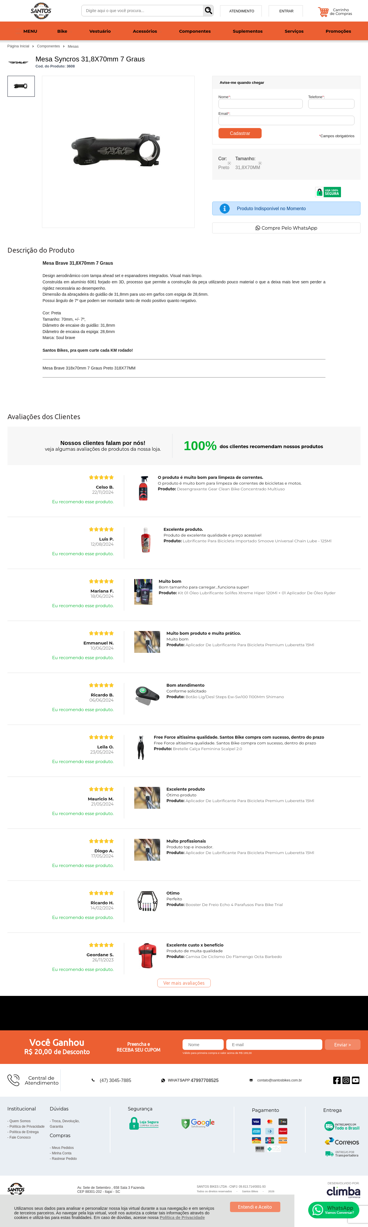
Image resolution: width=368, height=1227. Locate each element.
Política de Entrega (24, 1132)
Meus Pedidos (63, 1148)
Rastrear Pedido (64, 1159)
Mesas (73, 46)
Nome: (224, 97)
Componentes (49, 46)
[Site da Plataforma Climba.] (344, 1189)
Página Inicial (18, 46)
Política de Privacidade (182, 1217)
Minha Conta (61, 1153)
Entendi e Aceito (255, 1206)
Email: (224, 113)
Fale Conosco (20, 1137)
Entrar (286, 11)
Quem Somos (19, 1121)
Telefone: (316, 97)
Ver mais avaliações (184, 983)
